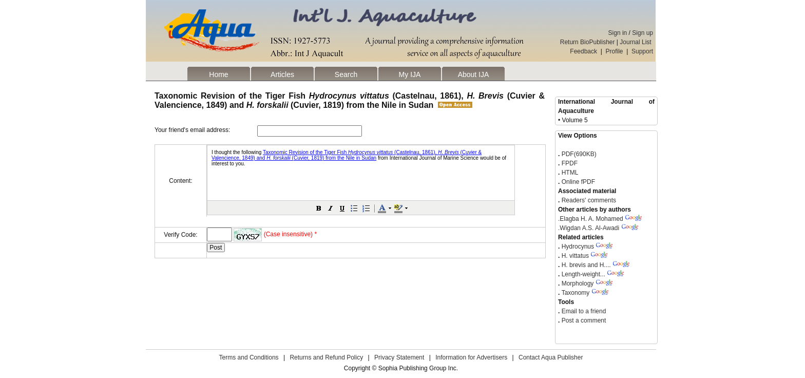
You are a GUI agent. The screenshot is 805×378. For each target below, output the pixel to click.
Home (218, 74)
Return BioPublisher (587, 42)
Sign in (617, 32)
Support (642, 51)
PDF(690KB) (579, 154)
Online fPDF (577, 181)
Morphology (578, 283)
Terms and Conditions (249, 357)
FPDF (569, 163)
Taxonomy (576, 292)
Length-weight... (583, 274)
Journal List (636, 42)
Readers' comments (588, 200)
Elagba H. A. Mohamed (590, 218)
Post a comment (583, 320)
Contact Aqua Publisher (551, 357)
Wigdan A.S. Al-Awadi (588, 228)
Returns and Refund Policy (326, 357)
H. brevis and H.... (586, 265)
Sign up (642, 32)
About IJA (473, 74)
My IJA (410, 74)
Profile (614, 51)
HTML (569, 172)
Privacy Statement (399, 357)
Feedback (583, 51)
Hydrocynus (578, 246)
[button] (318, 208)
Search (346, 74)
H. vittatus (575, 255)
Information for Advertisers (471, 357)
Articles (282, 74)
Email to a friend (583, 311)
